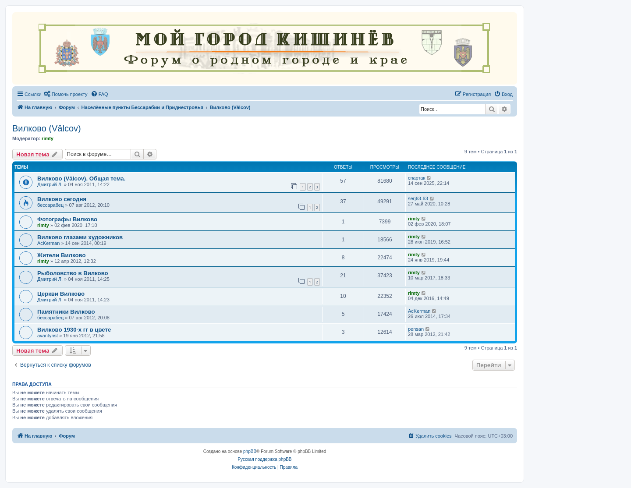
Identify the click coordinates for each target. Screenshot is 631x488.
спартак (416, 177)
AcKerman (48, 243)
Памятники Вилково (66, 311)
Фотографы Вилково (67, 219)
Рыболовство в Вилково (72, 273)
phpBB (249, 451)
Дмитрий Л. (50, 184)
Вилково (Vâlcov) (46, 128)
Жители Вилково (61, 255)
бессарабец (50, 205)
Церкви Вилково (61, 293)
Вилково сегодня (61, 199)
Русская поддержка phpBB (264, 459)
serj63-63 (418, 198)
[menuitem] (66, 94)
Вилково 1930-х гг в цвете (74, 329)
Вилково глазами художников (80, 237)
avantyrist (47, 335)
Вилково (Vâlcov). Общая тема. (81, 178)
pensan (416, 329)
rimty (47, 138)
